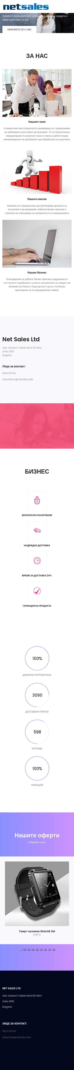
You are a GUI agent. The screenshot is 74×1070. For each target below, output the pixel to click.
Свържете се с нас (19, 29)
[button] (20, 950)
